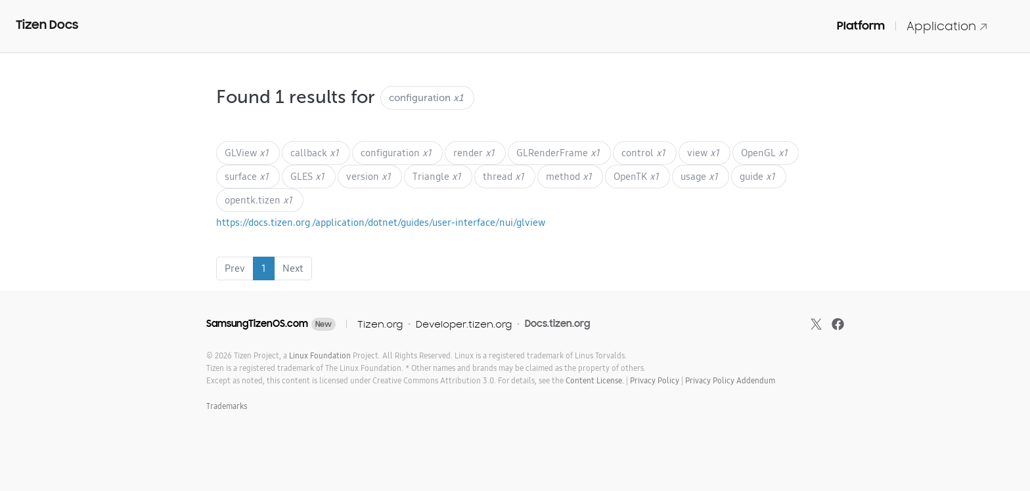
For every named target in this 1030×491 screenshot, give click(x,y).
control (643, 153)
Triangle (437, 176)
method (569, 176)
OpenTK (636, 176)
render (474, 153)
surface (247, 176)
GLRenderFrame (558, 153)
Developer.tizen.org (464, 324)
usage (699, 176)
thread (503, 176)
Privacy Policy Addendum (730, 380)
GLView (247, 153)
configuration (396, 153)
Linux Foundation (320, 355)
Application (947, 25)
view (703, 153)
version (368, 176)
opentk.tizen (258, 200)
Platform (861, 25)
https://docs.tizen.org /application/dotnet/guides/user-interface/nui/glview (380, 222)
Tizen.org (380, 324)
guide (757, 176)
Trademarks (226, 406)
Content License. (595, 380)
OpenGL (764, 153)
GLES (307, 176)
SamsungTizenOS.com (257, 324)
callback (314, 153)
